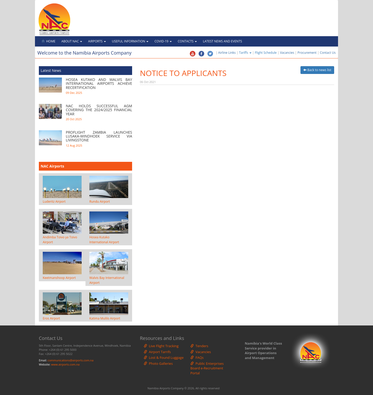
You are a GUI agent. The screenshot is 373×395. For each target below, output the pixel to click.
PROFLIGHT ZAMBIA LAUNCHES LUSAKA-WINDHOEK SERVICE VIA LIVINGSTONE (99, 136)
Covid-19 (163, 41)
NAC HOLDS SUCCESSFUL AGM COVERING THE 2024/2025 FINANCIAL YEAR (99, 109)
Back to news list (317, 70)
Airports (97, 41)
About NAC (71, 41)
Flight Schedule (266, 52)
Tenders (199, 346)
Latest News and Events (222, 41)
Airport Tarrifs (157, 352)
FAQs (197, 357)
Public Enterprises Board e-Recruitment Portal (207, 368)
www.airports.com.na (65, 364)
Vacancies (287, 52)
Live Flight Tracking (161, 346)
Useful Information (130, 41)
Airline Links (226, 52)
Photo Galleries (158, 363)
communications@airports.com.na (71, 360)
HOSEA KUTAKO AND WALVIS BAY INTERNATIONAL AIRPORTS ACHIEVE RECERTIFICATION (99, 83)
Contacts (187, 41)
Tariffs (245, 52)
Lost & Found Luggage (164, 357)
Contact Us (329, 52)
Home (48, 41)
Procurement (307, 52)
